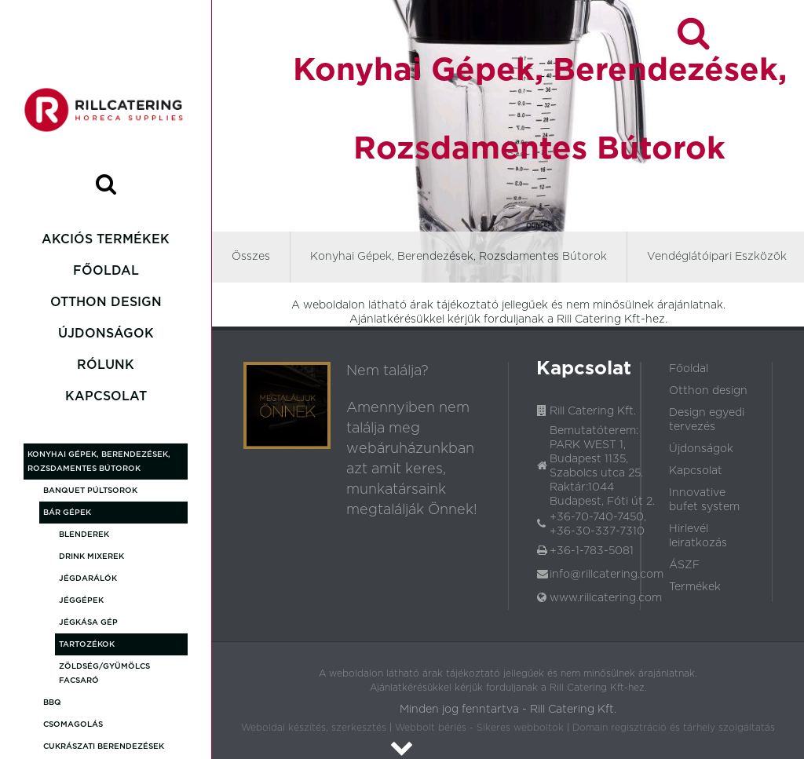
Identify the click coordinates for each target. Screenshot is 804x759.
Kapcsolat (106, 396)
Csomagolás (73, 724)
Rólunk (105, 365)
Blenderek (84, 534)
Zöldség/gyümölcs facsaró (104, 673)
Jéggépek (81, 600)
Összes (251, 256)
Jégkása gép (88, 622)
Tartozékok (87, 644)
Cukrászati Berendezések (103, 746)
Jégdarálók (88, 578)
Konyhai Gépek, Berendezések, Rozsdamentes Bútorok (98, 462)
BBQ (52, 702)
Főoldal (106, 271)
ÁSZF (684, 565)
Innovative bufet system (704, 500)
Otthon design (106, 302)
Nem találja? (387, 371)
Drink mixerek (91, 556)
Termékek (695, 587)
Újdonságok (106, 333)
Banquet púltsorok (90, 490)
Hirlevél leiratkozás (698, 536)
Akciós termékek (106, 239)
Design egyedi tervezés (706, 419)
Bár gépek (67, 512)
